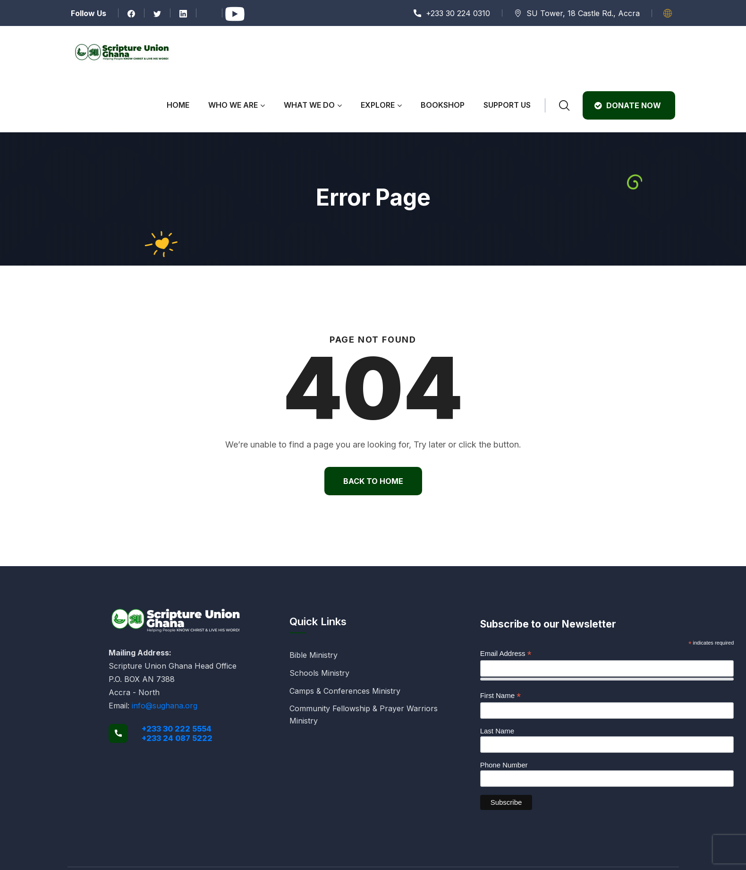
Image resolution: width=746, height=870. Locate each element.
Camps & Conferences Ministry (344, 691)
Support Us (507, 105)
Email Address (506, 654)
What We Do (309, 105)
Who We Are (233, 105)
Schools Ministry (319, 673)
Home (178, 105)
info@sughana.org (164, 705)
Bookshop (443, 105)
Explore (378, 105)
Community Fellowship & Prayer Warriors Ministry (363, 714)
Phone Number (504, 765)
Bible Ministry (313, 655)
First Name (500, 696)
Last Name (497, 731)
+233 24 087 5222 (177, 738)
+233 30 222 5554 (177, 728)
